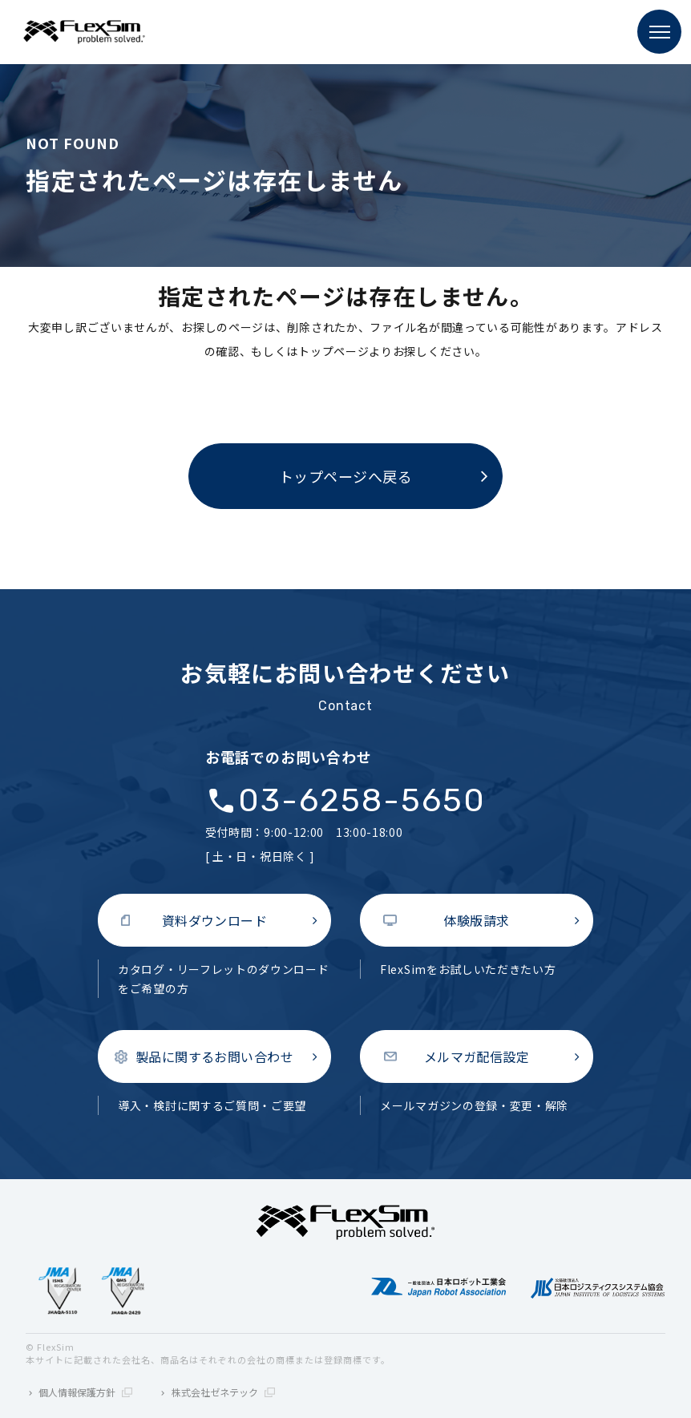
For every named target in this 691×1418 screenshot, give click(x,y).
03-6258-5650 (362, 801)
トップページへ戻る (346, 476)
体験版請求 (476, 920)
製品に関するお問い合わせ (214, 1056)
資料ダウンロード (215, 920)
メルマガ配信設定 (477, 1056)
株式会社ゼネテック (223, 1392)
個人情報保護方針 (85, 1392)
